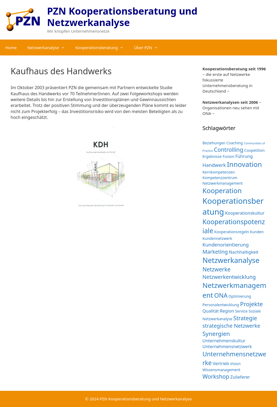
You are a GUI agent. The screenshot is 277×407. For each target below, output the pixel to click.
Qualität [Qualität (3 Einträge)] (211, 311)
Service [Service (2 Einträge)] (241, 311)
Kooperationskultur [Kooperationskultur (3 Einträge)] (245, 213)
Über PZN (148, 47)
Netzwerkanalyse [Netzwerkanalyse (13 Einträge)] (231, 260)
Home (11, 47)
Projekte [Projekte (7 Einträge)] (251, 304)
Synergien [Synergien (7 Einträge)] (216, 333)
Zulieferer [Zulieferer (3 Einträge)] (240, 377)
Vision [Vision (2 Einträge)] (235, 363)
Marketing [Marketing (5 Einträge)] (215, 251)
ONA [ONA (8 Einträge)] (220, 295)
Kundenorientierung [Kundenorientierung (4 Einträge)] (226, 244)
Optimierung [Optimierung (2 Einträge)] (239, 296)
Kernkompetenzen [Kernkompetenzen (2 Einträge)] (219, 172)
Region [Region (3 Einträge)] (227, 311)
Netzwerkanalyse (48, 47)
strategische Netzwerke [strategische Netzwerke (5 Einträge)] (231, 325)
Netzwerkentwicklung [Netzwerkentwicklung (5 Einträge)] (229, 276)
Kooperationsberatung (102, 47)
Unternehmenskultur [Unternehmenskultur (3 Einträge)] (224, 340)
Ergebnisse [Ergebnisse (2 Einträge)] (212, 156)
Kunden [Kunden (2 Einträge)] (256, 231)
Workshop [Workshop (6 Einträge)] (216, 376)
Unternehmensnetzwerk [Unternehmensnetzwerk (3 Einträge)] (227, 346)
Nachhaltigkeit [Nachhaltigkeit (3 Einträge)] (243, 252)
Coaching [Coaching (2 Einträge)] (234, 142)
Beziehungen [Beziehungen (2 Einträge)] (214, 142)
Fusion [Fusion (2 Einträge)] (228, 156)
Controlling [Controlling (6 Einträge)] (228, 149)
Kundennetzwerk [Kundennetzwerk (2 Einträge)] (217, 238)
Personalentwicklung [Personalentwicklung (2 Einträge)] (221, 304)
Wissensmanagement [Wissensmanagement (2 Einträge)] (221, 369)
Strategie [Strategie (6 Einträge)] (245, 318)
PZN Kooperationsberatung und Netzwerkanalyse (122, 17)
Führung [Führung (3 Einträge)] (244, 156)
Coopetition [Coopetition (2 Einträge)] (254, 150)
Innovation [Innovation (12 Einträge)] (244, 164)
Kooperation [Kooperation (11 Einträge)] (222, 190)
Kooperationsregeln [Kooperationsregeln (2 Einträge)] (231, 231)
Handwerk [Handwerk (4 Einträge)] (214, 165)
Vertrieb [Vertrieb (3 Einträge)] (221, 363)
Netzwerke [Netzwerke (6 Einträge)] (217, 269)
